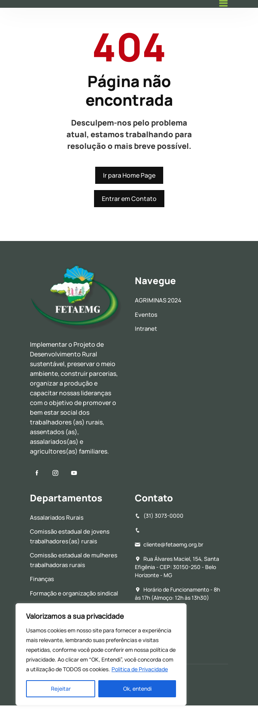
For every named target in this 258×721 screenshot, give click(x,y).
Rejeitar (61, 688)
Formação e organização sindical (74, 593)
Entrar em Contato (129, 198)
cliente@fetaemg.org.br (169, 544)
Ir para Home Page (129, 175)
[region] (101, 654)
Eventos (146, 315)
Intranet (146, 329)
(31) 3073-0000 (159, 515)
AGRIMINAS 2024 (158, 300)
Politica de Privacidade (140, 669)
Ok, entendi (137, 688)
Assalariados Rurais (57, 517)
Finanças (42, 579)
